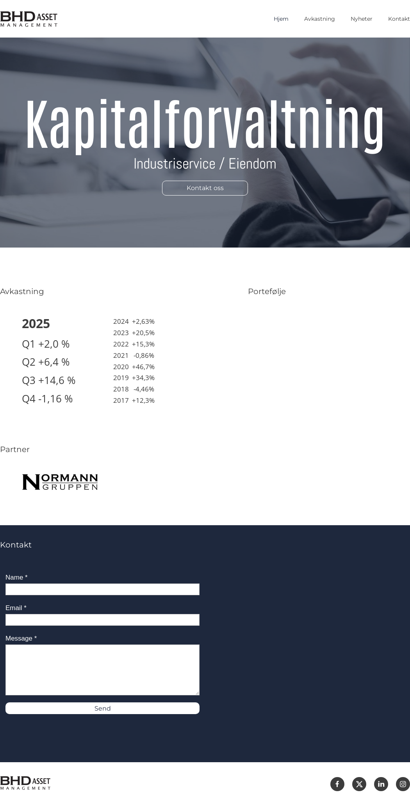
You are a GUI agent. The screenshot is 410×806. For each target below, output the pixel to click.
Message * (21, 638)
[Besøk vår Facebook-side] (337, 784)
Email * (16, 608)
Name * (16, 577)
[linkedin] (381, 784)
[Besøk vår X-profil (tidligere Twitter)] (359, 784)
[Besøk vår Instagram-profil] (403, 784)
